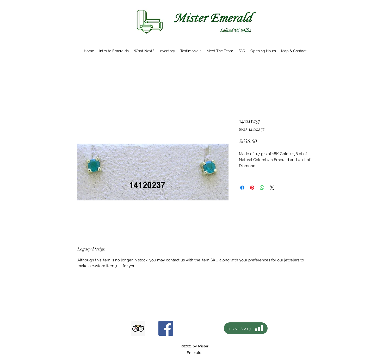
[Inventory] (246, 328)
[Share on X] (272, 188)
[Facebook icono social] (165, 328)
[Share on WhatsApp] (262, 188)
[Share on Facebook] (242, 188)
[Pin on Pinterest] (252, 188)
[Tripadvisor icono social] (138, 328)
